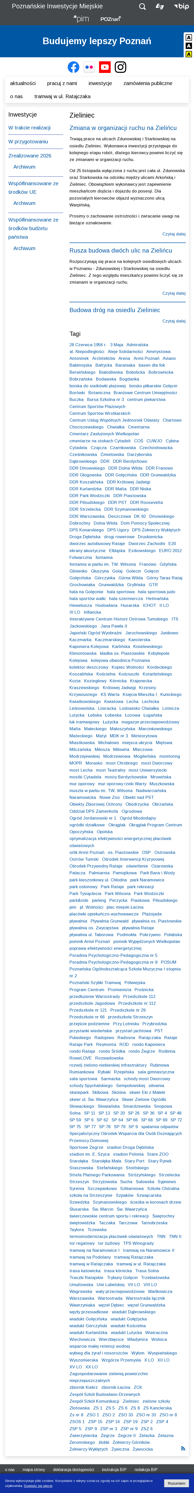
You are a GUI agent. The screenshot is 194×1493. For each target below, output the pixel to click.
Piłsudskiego (165, 900)
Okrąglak (117, 825)
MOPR (75, 763)
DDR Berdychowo (130, 461)
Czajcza (99, 447)
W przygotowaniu (28, 141)
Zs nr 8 (76, 1415)
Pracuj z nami (62, 83)
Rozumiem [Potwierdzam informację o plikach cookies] (176, 1483)
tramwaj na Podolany (90, 1257)
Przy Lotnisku (126, 1023)
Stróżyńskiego (142, 1175)
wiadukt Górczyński (88, 1325)
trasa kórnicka (118, 1270)
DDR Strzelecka (85, 509)
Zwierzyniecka (83, 1435)
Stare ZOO (157, 1154)
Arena (124, 358)
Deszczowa (119, 516)
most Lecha (80, 770)
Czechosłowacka (156, 447)
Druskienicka (150, 536)
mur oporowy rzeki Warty (122, 783)
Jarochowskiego (141, 633)
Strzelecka (169, 1175)
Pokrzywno (150, 934)
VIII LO (150, 1284)
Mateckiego (80, 736)
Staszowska (81, 1167)
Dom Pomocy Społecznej (145, 523)
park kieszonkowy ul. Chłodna (98, 880)
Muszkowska (162, 783)
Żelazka (147, 1435)
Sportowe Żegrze (86, 1147)
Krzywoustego (83, 694)
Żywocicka (143, 1449)
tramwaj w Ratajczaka (91, 1264)
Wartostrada (110, 1298)
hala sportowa (121, 591)
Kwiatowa (113, 701)
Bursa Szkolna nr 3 (105, 399)
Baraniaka (125, 365)
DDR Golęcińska (121, 475)
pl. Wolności (91, 907)
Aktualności (23, 83)
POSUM (168, 962)
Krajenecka (141, 680)
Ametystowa (158, 351)
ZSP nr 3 (108, 1428)
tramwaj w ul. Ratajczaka (141, 1264)
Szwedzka (79, 1202)
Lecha (132, 701)
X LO (149, 1360)
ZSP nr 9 (128, 1428)
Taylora (76, 1229)
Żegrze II (127, 1435)
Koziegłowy (95, 680)
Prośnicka (144, 989)
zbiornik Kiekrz (83, 1387)
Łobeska (113, 715)
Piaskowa (140, 900)
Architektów (103, 358)
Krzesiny (147, 687)
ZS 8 (135, 1408)
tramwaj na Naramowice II (148, 1250)
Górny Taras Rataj (164, 578)
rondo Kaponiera (148, 1044)
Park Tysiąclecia (85, 893)
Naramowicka (82, 797)
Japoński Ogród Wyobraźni (95, 633)
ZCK (138, 1387)
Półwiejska (135, 982)
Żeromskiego (82, 1442)
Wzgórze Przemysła (121, 1360)
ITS (175, 619)
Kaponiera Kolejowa (89, 646)
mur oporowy (81, 783)
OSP (146, 852)
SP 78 (104, 1126)
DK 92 (140, 516)
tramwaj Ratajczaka (133, 1257)
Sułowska (145, 1181)
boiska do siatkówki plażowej (97, 386)
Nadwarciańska (151, 790)
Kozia (75, 680)
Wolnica (159, 1339)
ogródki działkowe (87, 825)
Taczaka (107, 1222)
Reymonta (106, 1044)
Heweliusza (80, 605)
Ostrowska (164, 852)
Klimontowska (82, 653)
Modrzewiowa (116, 756)
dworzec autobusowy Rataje (97, 543)
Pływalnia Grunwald (110, 921)
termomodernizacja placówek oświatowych (111, 1236)
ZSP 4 (162, 1421)
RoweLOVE (80, 1058)
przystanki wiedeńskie (90, 1030)
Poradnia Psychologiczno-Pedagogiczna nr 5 (113, 955)
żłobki (104, 1442)
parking (99, 900)
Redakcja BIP (146, 1470)
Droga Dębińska (85, 536)
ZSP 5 (75, 1428)
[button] (142, 6)
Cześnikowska (83, 454)
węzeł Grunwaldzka (146, 1305)
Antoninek (79, 358)
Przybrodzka (154, 1023)
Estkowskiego (142, 550)
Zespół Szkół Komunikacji (94, 1401)
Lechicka (150, 701)
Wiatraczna (156, 1332)
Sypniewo (167, 1181)
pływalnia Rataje (138, 928)
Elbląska (117, 550)
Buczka (76, 399)
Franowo (147, 564)
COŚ (138, 441)
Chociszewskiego (86, 427)
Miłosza (102, 749)
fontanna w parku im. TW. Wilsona (102, 564)
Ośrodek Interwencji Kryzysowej (133, 859)
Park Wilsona (118, 893)
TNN (161, 1236)
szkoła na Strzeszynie (90, 1195)
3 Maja (116, 344)
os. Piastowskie (123, 852)
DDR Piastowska (129, 495)
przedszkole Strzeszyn (130, 1017)
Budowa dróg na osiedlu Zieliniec (114, 310)
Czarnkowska (123, 447)
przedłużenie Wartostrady (94, 996)
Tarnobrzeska (154, 1222)
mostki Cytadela (85, 777)
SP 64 (117, 1120)
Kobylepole (158, 653)
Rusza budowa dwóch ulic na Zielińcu (120, 250)
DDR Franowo (159, 468)
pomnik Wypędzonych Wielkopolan (146, 941)
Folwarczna (80, 557)
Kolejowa (78, 660)
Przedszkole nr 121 (88, 1010)
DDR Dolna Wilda (125, 468)
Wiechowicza (82, 1339)
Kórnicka (118, 680)
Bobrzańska (80, 379)
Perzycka (118, 900)
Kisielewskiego (147, 646)
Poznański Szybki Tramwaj (95, 982)
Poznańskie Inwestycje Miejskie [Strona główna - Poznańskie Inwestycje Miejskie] (57, 6)
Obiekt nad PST (138, 797)
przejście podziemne (89, 1023)
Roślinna (167, 1051)
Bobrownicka (161, 372)
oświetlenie (137, 866)
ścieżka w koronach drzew (155, 1202)
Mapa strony (34, 1470)
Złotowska (79, 1408)
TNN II (175, 1236)
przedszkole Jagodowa (92, 1003)
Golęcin (151, 571)
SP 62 (102, 1120)
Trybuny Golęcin (122, 1277)
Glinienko (78, 571)
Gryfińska (136, 584)
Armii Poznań (146, 358)
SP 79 (119, 1126)
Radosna (126, 1037)
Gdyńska (168, 564)
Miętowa (164, 742)
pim (72, 907)
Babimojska (80, 365)
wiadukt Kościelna (128, 1325)
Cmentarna (139, 427)
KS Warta (110, 694)
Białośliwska (111, 372)
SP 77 (90, 1126)
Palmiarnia (99, 873)
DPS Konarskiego (86, 530)
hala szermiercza (126, 598)
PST (159, 1030)
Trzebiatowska (155, 1277)
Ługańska (152, 715)
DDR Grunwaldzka (158, 475)
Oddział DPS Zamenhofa (93, 811)
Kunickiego (171, 694)
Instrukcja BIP (114, 1470)
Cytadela (78, 447)
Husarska (130, 605)
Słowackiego (81, 1106)
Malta (75, 728)
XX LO (91, 1367)
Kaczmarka (80, 639)
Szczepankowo (102, 1188)
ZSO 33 (125, 1415)
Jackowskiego (83, 626)
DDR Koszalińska (86, 482)
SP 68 (147, 1120)
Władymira (137, 1339)
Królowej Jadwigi (119, 687)
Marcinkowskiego (155, 728)
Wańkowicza (160, 1291)
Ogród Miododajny (138, 818)
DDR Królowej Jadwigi (128, 482)
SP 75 (75, 1126)
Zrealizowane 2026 (29, 155)
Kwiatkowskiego (85, 701)
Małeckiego (95, 728)
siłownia (156, 1085)
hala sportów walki (87, 598)
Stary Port (134, 1161)
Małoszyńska (122, 728)
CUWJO (154, 441)
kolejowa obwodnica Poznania (120, 660)
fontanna (104, 557)
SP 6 (88, 1120)
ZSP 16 (113, 1421)
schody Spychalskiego (91, 1085)
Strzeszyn (79, 1181)
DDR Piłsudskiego (87, 502)
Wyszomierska (83, 1360)
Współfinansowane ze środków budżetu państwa (33, 228)
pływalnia (78, 921)
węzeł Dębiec (111, 1305)
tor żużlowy (109, 1243)
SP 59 (75, 1120)
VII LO (134, 1284)
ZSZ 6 (147, 1428)
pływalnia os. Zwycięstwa (93, 928)
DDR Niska (140, 488)
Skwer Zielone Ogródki (144, 1099)
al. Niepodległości (86, 351)
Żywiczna (120, 1449)
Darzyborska (139, 454)
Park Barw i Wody (157, 873)
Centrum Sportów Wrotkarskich (99, 413)
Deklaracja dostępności (73, 1470)
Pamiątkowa (125, 873)
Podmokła (126, 934)
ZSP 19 (130, 1421)
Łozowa (132, 715)
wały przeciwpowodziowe (120, 1291)
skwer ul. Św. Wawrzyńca (93, 1099)
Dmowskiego (161, 516)
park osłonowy (83, 886)
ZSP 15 (95, 1421)
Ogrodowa (132, 811)
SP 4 (162, 1113)
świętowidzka (82, 1222)
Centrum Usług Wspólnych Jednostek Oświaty (114, 420)
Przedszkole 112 (139, 996)
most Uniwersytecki (148, 770)
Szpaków (124, 1195)
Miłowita (121, 749)
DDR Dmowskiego (87, 468)
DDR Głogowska (85, 475)
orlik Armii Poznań (86, 852)
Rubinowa (159, 1065)
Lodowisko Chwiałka (139, 708)
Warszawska (81, 1298)
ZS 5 (110, 1408)
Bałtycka (103, 365)
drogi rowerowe (119, 536)
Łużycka (110, 722)
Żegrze (108, 1435)
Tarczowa (127, 1222)
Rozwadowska (109, 1058)
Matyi (101, 736)
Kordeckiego (159, 667)
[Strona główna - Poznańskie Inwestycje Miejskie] (81, 19)
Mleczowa (143, 749)
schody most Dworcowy (147, 1078)
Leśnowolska (81, 708)
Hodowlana (106, 605)
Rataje (170, 1037)
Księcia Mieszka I (140, 694)
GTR (153, 584)
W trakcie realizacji (29, 127)
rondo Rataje (82, 1051)
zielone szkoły (156, 1401)
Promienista (119, 989)
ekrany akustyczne (87, 550)
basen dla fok (152, 365)
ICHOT (149, 605)
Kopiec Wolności (128, 667)
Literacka (107, 708)
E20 (172, 543)
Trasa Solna (147, 1270)
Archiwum (24, 167)
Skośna (119, 1092)
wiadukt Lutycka (126, 1332)
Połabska (173, 934)
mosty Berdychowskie (126, 777)
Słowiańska (109, 1106)
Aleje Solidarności (125, 351)
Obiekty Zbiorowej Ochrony (95, 804)
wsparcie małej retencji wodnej (99, 1346)
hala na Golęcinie (86, 591)
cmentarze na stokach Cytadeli (100, 441)
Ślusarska (79, 1209)
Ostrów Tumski (84, 859)
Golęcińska (80, 578)
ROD (124, 1044)
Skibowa (100, 1092)
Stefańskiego (110, 1167)
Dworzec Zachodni (147, 543)
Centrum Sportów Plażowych (97, 406)
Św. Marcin (102, 1209)
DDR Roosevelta (146, 502)
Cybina (172, 441)
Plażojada (152, 914)
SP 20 (119, 1113)
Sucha (126, 1181)
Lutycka (76, 715)
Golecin (133, 571)
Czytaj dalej (174, 234)
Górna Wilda (130, 578)
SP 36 (148, 1113)
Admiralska (137, 344)
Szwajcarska (149, 1195)
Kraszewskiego (84, 687)
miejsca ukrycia (137, 742)
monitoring (169, 756)
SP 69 (161, 1120)
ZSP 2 (147, 1421)
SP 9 (133, 1126)
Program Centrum (86, 989)
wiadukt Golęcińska (88, 1319)
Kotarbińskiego (157, 674)
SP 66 (132, 1120)
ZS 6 (122, 1408)
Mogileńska (145, 756)
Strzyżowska (104, 1181)
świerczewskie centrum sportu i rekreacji (109, 1216)
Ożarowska (162, 866)
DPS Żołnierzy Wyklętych (156, 530)
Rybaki (104, 1072)
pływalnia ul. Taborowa (91, 934)
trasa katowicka (85, 1270)
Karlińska (121, 646)
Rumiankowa (81, 1072)
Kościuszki (129, 674)
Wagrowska (80, 1291)
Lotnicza (170, 708)
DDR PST (117, 502)
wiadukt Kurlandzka (88, 1332)
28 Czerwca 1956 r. (88, 344)
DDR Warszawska (87, 516)
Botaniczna (99, 392)
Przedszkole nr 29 (128, 1010)
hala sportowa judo (156, 591)
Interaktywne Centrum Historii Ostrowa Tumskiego (118, 619)
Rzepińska (124, 1072)
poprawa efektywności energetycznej (105, 948)
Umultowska (81, 1284)
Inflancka (92, 612)
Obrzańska (162, 804)
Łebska (95, 715)
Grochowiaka (82, 584)
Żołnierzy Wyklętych (88, 1449)
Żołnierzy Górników (131, 1442)
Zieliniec (131, 1401)
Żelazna (166, 1435)
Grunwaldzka (111, 584)
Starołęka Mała (106, 1161)
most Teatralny (110, 770)
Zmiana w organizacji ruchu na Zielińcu (123, 128)
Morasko (94, 763)
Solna (75, 1113)
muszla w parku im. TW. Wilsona (101, 790)
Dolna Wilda (105, 523)
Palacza (77, 873)
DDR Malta (116, 488)
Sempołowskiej (130, 1085)
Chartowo (172, 420)
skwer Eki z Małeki (147, 1092)
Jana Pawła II (114, 626)
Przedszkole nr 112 (137, 1003)
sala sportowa (83, 1078)
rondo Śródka (112, 1051)
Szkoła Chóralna (163, 1188)
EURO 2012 (170, 550)
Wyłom (137, 1353)
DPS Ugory (118, 530)
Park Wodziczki (149, 893)
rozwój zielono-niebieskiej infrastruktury (108, 1065)
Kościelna (105, 674)
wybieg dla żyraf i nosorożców (98, 1353)
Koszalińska (81, 674)
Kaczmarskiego (110, 639)
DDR (105, 461)
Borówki (77, 392)
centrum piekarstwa (146, 399)
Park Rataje (112, 886)
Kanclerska (139, 639)
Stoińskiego (137, 1167)
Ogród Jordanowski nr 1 (92, 818)
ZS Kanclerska (157, 1408)
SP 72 (176, 1120)
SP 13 (104, 1113)
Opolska (105, 831)
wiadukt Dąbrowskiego (134, 1312)
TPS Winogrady (138, 1243)
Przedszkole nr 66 (87, 1017)
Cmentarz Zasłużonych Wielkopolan (104, 433)
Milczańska (80, 749)
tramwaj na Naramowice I (94, 1250)
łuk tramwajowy (84, 722)
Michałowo (108, 742)
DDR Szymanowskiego (126, 509)
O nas (16, 96)
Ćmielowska (112, 454)
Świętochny (163, 1216)
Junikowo (169, 633)
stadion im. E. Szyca (89, 1154)
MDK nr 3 (119, 736)
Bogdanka (129, 379)
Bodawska (106, 379)
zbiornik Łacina (115, 1387)
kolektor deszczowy (88, 667)
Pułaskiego (80, 1037)
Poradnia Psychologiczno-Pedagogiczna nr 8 (113, 962)
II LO (164, 605)
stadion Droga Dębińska (130, 1147)
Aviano (169, 358)
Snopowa (163, 1106)
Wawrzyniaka (82, 1305)
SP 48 (175, 1113)
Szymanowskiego (110, 1202)
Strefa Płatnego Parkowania (97, 1175)
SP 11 (89, 1113)
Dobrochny (79, 523)
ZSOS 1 (77, 1421)
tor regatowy (81, 1243)
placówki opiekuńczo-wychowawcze (104, 914)
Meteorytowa (144, 736)
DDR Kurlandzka (85, 488)
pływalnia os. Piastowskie (157, 921)
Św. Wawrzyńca (132, 1209)
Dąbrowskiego (83, 461)
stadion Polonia (128, 1154)
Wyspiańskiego (162, 1353)
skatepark (79, 1092)
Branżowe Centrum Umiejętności (145, 392)
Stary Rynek (160, 1161)
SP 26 (133, 1113)
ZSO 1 (93, 1415)
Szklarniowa (132, 1188)
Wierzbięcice (111, 1339)
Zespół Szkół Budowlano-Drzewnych (104, 1394)
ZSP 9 (91, 1428)
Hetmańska (157, 598)
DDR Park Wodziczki (89, 495)
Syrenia (76, 1188)
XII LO (163, 1360)
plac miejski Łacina (125, 907)
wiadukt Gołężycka (129, 1319)
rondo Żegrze (142, 1051)
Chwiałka (116, 427)
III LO (74, 612)
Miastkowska (82, 742)
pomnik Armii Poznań (89, 941)
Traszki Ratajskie (86, 1277)
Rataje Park (81, 1044)
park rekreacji (140, 886)
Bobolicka (135, 372)
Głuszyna (100, 571)
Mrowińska (161, 777)
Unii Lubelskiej (111, 1284)
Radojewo (104, 1037)
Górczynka (104, 578)
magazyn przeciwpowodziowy (150, 722)
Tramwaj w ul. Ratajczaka (62, 96)
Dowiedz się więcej (38, 1486)
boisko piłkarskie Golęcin (153, 386)
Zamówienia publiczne (148, 83)
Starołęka (78, 1161)
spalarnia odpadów (159, 1126)
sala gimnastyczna (156, 1072)
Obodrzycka (137, 804)
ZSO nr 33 (146, 1415)
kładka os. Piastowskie (122, 653)
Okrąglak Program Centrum (155, 825)
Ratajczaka (150, 1037)
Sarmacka (110, 1078)
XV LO (75, 1367)
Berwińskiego (82, 372)
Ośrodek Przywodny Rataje (96, 866)
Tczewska (97, 1229)
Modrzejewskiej (84, 756)
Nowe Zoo (110, 797)
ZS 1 (97, 1408)
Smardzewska (137, 1106)
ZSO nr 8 (168, 1415)
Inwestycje (100, 83)
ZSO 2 (108, 1415)
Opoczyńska (81, 831)
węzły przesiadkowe (88, 1312)
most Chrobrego (122, 763)
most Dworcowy (156, 763)
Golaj (117, 571)
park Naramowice (147, 880)
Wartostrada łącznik (145, 1298)
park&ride (78, 900)
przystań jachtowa (133, 1030)
